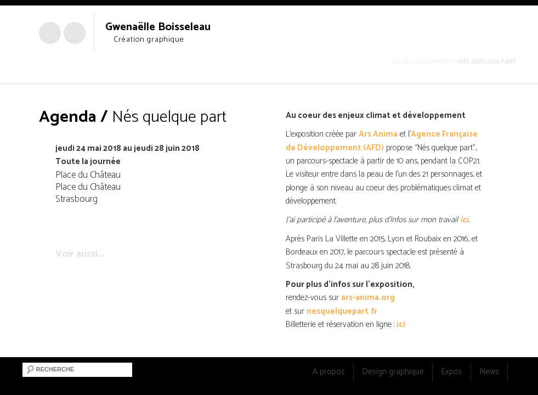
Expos (451, 372)
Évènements (436, 62)
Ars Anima (378, 134)
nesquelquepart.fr (342, 311)
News (489, 372)
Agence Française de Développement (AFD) (382, 140)
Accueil (403, 62)
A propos (329, 372)
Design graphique (393, 372)
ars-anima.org (368, 297)
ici (464, 220)
